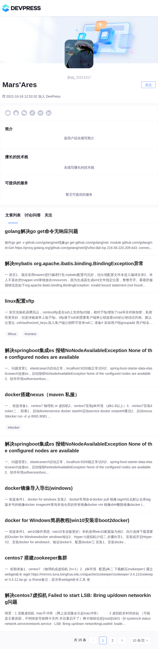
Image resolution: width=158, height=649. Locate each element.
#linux (12, 334)
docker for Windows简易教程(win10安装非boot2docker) (67, 520)
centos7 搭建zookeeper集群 (36, 557)
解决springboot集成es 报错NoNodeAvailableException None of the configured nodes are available (78, 354)
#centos (30, 334)
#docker (14, 427)
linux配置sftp (19, 301)
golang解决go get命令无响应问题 (41, 231)
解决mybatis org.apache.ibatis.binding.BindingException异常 (74, 263)
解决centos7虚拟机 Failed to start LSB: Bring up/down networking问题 (78, 599)
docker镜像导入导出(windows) (39, 488)
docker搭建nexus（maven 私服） (42, 394)
